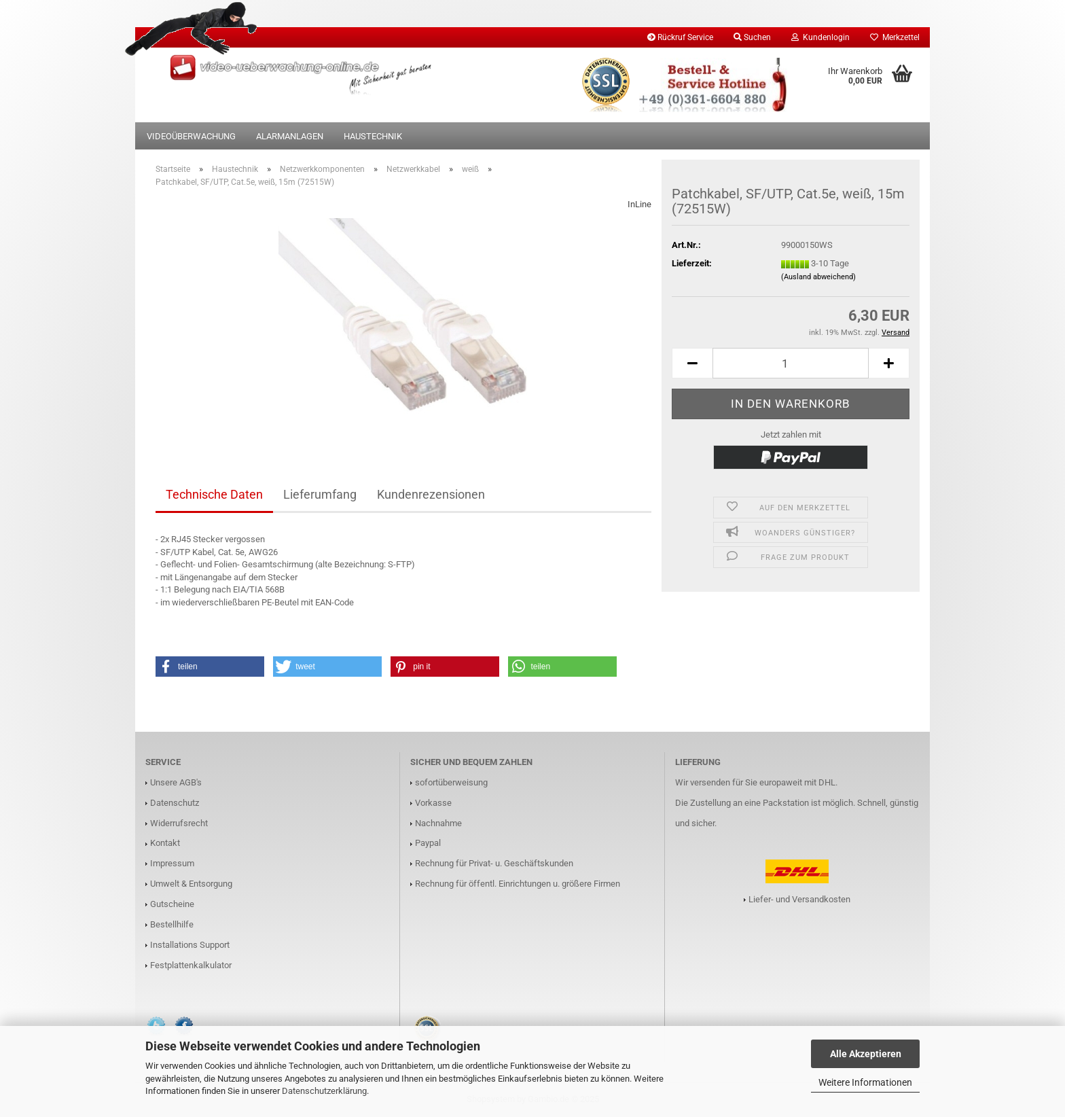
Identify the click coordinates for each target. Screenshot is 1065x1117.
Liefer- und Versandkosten (799, 899)
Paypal (428, 843)
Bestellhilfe (172, 924)
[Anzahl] (790, 363)
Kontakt (165, 843)
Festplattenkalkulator (191, 965)
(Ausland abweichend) (818, 276)
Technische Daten (214, 494)
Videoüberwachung (191, 136)
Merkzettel (895, 37)
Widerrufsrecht (179, 823)
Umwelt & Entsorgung (191, 884)
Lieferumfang (320, 494)
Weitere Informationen (865, 1082)
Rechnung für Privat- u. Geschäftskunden (494, 863)
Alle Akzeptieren (865, 1053)
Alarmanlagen (289, 136)
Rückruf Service (680, 37)
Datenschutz (174, 803)
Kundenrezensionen (431, 494)
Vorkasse (433, 803)
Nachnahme (438, 823)
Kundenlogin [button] (820, 37)
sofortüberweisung (451, 782)
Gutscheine (172, 904)
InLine (639, 204)
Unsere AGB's (176, 782)
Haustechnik (373, 136)
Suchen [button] (752, 37)
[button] (210, 666)
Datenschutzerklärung (324, 1091)
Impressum (172, 863)
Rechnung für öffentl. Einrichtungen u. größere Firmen (517, 884)
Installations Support (190, 945)
